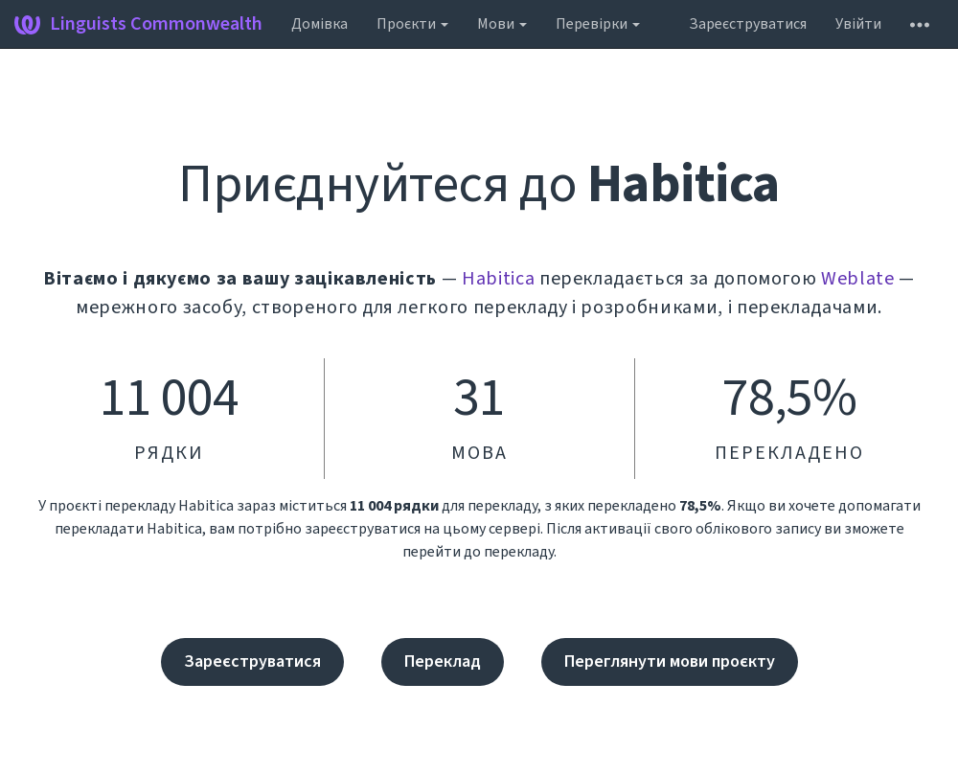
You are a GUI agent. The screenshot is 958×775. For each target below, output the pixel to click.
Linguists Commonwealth (138, 24)
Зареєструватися (748, 23)
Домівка (319, 23)
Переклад (442, 661)
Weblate (858, 278)
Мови (502, 23)
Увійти (858, 23)
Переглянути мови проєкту (669, 661)
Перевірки (598, 23)
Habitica (498, 278)
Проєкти (412, 23)
